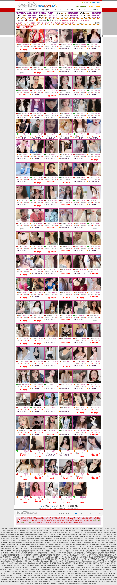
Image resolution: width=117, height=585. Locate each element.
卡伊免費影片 (93, 559)
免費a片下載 (109, 559)
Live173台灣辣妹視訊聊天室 (52, 544)
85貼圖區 (27, 559)
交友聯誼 (95, 553)
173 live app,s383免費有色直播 (40, 583)
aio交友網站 (88, 553)
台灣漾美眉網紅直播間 (108, 544)
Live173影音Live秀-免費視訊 (57, 532)
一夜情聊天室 (73, 555)
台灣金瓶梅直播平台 (88, 530)
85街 (17, 553)
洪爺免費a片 (52, 561)
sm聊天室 (65, 555)
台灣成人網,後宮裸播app (20, 577)
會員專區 (45, 10)
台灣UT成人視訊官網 (46, 540)
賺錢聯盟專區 (73, 506)
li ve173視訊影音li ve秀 (94, 544)
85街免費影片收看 (77, 561)
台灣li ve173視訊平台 (72, 540)
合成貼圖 (14, 559)
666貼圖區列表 (101, 563)
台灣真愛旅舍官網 (89, 538)
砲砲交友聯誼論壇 (42, 553)
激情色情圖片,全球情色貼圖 (81, 577)
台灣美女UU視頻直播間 (109, 547)
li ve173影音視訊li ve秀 (80, 544)
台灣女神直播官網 (82, 534)
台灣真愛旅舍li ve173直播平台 (36, 528)
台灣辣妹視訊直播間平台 (86, 540)
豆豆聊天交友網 (61, 553)
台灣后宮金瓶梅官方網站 (52, 547)
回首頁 (19, 10)
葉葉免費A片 (66, 559)
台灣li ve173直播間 (100, 540)
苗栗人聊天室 (110, 555)
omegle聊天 (88, 555)
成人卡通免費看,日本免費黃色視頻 (41, 575)
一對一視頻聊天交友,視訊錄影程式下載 (21, 581)
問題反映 (94, 10)
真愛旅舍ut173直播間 (6, 528)
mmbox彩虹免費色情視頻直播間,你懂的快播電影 (88, 575)
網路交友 (11, 555)
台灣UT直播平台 (100, 530)
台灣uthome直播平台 (8, 532)
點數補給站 (32, 10)
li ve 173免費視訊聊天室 (9, 544)
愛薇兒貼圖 (86, 563)
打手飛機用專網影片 (71, 563)
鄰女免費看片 (75, 557)
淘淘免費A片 (85, 559)
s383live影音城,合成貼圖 (74, 571)
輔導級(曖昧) (42, 20)
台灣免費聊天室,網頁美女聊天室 (59, 508)
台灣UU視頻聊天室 (20, 530)
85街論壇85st (68, 561)
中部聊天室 (95, 555)
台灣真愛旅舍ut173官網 (79, 542)
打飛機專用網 (60, 563)
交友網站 (44, 555)
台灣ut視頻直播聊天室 (94, 547)
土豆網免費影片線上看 (86, 557)
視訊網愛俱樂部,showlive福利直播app (39, 577)
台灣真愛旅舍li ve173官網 (93, 542)
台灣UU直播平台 (77, 530)
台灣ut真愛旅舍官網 (52, 542)
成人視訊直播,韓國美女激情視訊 (83, 581)
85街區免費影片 (89, 551)
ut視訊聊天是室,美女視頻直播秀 (54, 569)
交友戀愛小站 (18, 555)
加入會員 (57, 10)
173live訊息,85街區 (55, 583)
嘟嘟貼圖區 (49, 559)
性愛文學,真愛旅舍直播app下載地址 (61, 573)
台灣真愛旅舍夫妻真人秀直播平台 (10, 549)
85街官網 (13, 553)
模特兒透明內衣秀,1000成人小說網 (47, 579)
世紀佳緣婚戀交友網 (25, 553)
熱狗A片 (78, 559)
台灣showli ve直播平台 (19, 538)
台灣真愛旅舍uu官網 (65, 542)
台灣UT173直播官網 (103, 536)
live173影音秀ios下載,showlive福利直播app (90, 579)
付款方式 (82, 10)
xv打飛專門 (52, 563)
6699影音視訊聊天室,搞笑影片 (39, 567)
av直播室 (72, 559)
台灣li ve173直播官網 (43, 536)
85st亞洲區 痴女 (99, 551)
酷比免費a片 (36, 561)
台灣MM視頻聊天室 (8, 530)
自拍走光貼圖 (35, 559)
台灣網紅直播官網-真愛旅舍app (98, 534)
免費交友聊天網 (57, 555)
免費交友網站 (70, 553)
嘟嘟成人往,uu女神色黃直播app (42, 581)
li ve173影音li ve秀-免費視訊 (24, 534)
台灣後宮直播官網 (79, 536)
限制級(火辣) (31, 20)
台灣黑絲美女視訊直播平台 (17, 536)
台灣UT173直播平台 (78, 551)
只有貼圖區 (93, 563)
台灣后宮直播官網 (91, 536)
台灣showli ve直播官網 (56, 536)
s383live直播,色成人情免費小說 (81, 573)
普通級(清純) (54, 20)
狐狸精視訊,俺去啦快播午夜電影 (86, 567)
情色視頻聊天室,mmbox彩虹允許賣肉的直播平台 (72, 565)
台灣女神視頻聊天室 (61, 538)
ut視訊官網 (5, 536)
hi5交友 (111, 553)
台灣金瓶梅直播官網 (32, 538)
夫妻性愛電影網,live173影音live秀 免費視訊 (95, 571)
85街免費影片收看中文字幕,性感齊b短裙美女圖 (36, 573)
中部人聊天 (80, 555)
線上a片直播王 (10, 561)
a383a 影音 (31, 557)
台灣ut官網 (103, 528)
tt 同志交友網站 (36, 555)
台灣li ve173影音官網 (59, 540)
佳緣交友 (101, 553)
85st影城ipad (6, 553)
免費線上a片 (19, 561)
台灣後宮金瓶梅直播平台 (36, 547)
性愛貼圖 (8, 565)
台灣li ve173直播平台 (65, 551)
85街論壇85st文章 (34, 563)
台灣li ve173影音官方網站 (67, 547)
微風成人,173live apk (99, 581)
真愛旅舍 (32, 551)
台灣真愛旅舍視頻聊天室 (75, 538)
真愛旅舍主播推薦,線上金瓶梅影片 (18, 567)
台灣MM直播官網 (68, 536)
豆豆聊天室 (97, 557)
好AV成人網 (101, 559)
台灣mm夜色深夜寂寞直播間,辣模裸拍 (91, 569)
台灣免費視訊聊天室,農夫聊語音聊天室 (46, 565)
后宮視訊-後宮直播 (65, 530)
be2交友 (106, 553)
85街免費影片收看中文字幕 (101, 561)
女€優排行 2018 (57, 557)
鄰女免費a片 (59, 561)
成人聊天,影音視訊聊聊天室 (104, 567)
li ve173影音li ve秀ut (82, 547)
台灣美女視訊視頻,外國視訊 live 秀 (101, 573)
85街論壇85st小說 (23, 563)
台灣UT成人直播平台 (33, 540)
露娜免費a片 (44, 561)
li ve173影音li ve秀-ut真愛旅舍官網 (31, 549)
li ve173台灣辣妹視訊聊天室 (35, 544)
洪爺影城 (80, 563)
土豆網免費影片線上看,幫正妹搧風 (62, 581)
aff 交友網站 (52, 553)
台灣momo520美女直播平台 (24, 542)
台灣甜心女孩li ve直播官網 (47, 538)
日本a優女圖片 (66, 557)
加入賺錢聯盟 (58, 506)
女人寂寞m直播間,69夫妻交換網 (99, 577)
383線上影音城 (47, 557)
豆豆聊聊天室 (111, 557)
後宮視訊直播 (55, 530)
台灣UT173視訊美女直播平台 (72, 528)
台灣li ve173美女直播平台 (50, 549)
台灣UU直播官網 (31, 536)
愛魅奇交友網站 (80, 553)
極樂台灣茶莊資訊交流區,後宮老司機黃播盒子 (62, 567)
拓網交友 (49, 555)
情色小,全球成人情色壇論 (69, 583)
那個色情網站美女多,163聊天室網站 (34, 569)
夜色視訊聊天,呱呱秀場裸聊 (96, 565)
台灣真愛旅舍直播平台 (102, 538)
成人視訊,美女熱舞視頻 (60, 571)
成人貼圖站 (20, 559)
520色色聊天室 (14, 557)
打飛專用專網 (44, 563)
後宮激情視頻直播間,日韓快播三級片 (61, 577)
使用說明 (70, 10)
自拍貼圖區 (42, 559)
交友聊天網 (102, 555)
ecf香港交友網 (27, 555)
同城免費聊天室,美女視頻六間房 (67, 579)
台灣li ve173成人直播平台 (21, 547)
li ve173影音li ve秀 (67, 544)
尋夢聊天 (103, 557)
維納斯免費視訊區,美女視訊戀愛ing (62, 575)
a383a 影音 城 (39, 557)
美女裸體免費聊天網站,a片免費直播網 (22, 565)
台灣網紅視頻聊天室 (45, 530)
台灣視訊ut (61, 549)
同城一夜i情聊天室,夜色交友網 (86, 583)
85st (36, 553)
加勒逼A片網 (57, 559)
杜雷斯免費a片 (27, 561)
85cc (33, 553)
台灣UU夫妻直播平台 (9, 542)
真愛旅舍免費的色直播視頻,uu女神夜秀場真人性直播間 (35, 571)
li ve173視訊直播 (22, 544)
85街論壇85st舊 (87, 561)
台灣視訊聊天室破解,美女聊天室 (26, 579)
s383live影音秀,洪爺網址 (72, 569)
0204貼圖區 (110, 563)
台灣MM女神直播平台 (39, 542)
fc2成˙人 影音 (24, 557)
